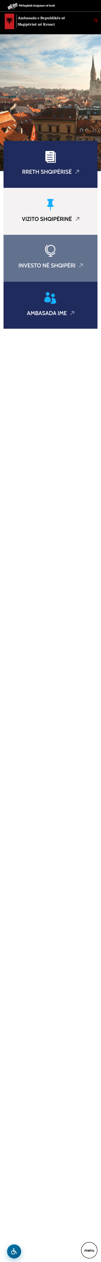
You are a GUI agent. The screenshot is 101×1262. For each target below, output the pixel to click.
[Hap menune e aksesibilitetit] (14, 1251)
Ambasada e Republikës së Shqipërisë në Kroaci (41, 21)
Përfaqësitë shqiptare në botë (37, 5)
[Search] (96, 20)
